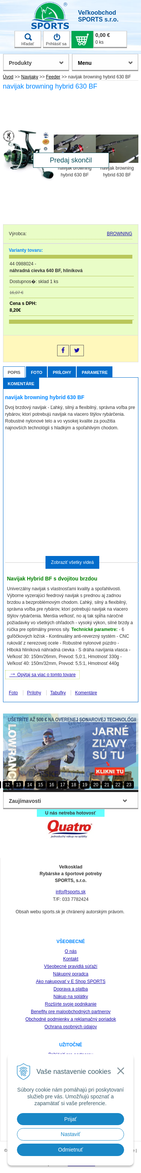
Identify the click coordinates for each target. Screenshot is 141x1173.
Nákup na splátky (70, 996)
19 (84, 784)
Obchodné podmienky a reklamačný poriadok (71, 1019)
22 (117, 784)
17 (62, 784)
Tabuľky (58, 692)
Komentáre (21, 383)
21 (106, 784)
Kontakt (71, 959)
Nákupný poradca (70, 974)
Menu (85, 63)
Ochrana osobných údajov (70, 1026)
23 (128, 784)
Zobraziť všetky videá (72, 562)
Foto (36, 372)
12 (7, 784)
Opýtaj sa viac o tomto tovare (42, 674)
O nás (71, 951)
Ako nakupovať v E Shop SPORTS (70, 981)
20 (95, 784)
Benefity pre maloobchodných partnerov (71, 1011)
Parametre (95, 372)
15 (40, 784)
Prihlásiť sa (56, 39)
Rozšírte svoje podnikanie (70, 1004)
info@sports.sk (71, 891)
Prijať (70, 1119)
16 (51, 784)
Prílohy (62, 372)
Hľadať (27, 39)
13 (18, 784)
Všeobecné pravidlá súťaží (70, 966)
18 (73, 784)
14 (29, 784)
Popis (14, 372)
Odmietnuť (70, 1150)
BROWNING (119, 233)
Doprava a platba (70, 989)
